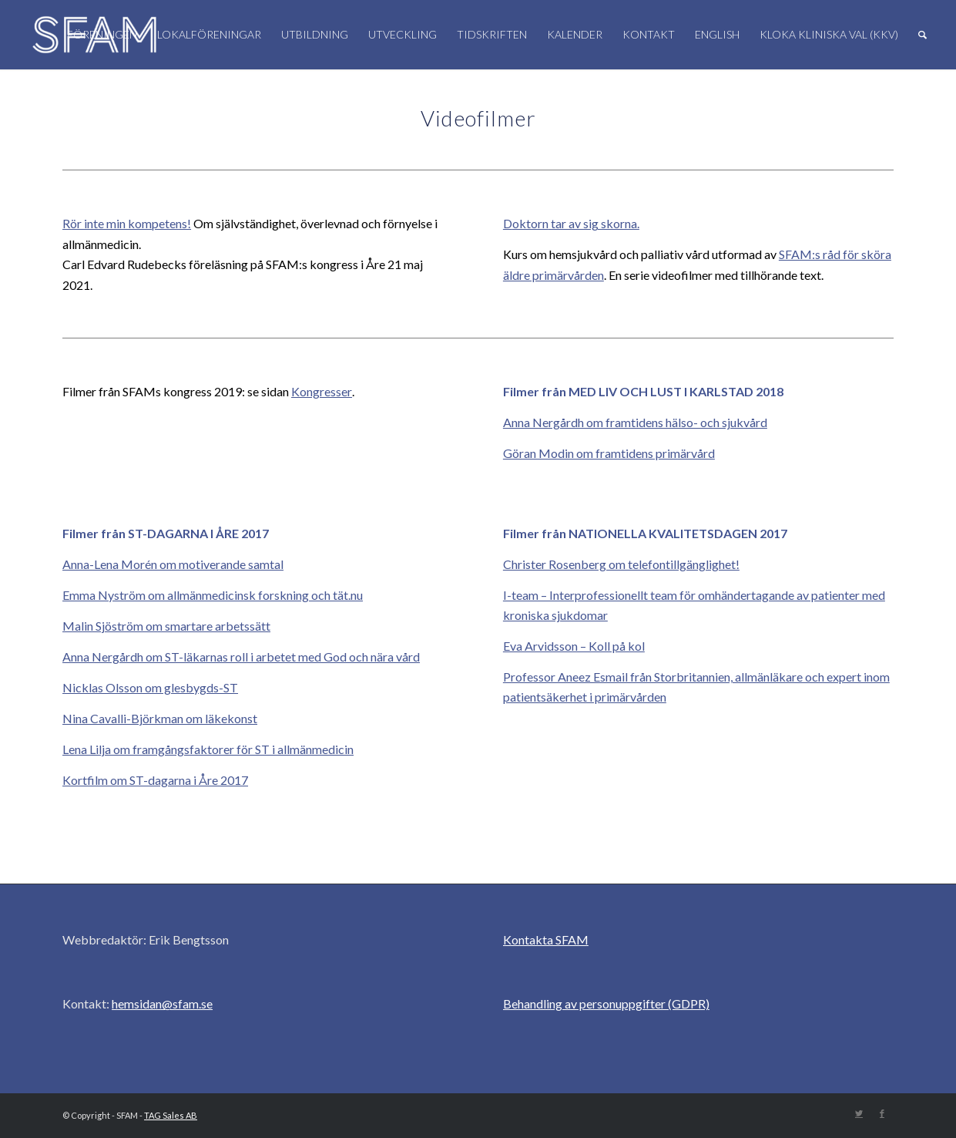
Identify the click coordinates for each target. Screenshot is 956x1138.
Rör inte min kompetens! (126, 223)
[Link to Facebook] (882, 1113)
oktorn (530, 223)
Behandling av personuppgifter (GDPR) (606, 1003)
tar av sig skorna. (593, 223)
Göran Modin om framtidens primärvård (609, 453)
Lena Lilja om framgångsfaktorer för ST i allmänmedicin (208, 749)
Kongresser (321, 391)
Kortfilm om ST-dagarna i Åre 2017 (155, 780)
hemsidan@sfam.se (162, 1003)
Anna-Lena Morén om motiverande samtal (172, 564)
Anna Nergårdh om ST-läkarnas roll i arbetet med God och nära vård (241, 656)
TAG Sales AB (170, 1115)
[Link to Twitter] (858, 1113)
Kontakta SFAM (546, 939)
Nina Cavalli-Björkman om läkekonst (159, 718)
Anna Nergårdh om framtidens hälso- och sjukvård (635, 422)
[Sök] (922, 34)
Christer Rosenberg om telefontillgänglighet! (621, 564)
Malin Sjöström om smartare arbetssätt (166, 625)
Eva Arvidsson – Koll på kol (574, 645)
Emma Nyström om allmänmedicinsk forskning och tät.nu (212, 595)
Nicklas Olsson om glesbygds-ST (150, 687)
